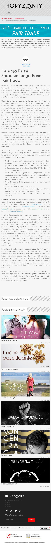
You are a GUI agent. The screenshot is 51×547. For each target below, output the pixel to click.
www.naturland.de (8, 209)
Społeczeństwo (18, 18)
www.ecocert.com (38, 209)
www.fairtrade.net (28, 206)
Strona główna (7, 18)
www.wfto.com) (37, 204)
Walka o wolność (8, 426)
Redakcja (8, 506)
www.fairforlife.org (17, 211)
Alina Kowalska (25, 64)
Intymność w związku (9, 340)
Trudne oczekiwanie (9, 369)
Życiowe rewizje (8, 398)
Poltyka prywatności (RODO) (13, 500)
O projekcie (8, 502)
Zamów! (31, 520)
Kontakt (7, 504)
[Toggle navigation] (9, 12)
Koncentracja (6, 455)
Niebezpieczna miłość (10, 484)
